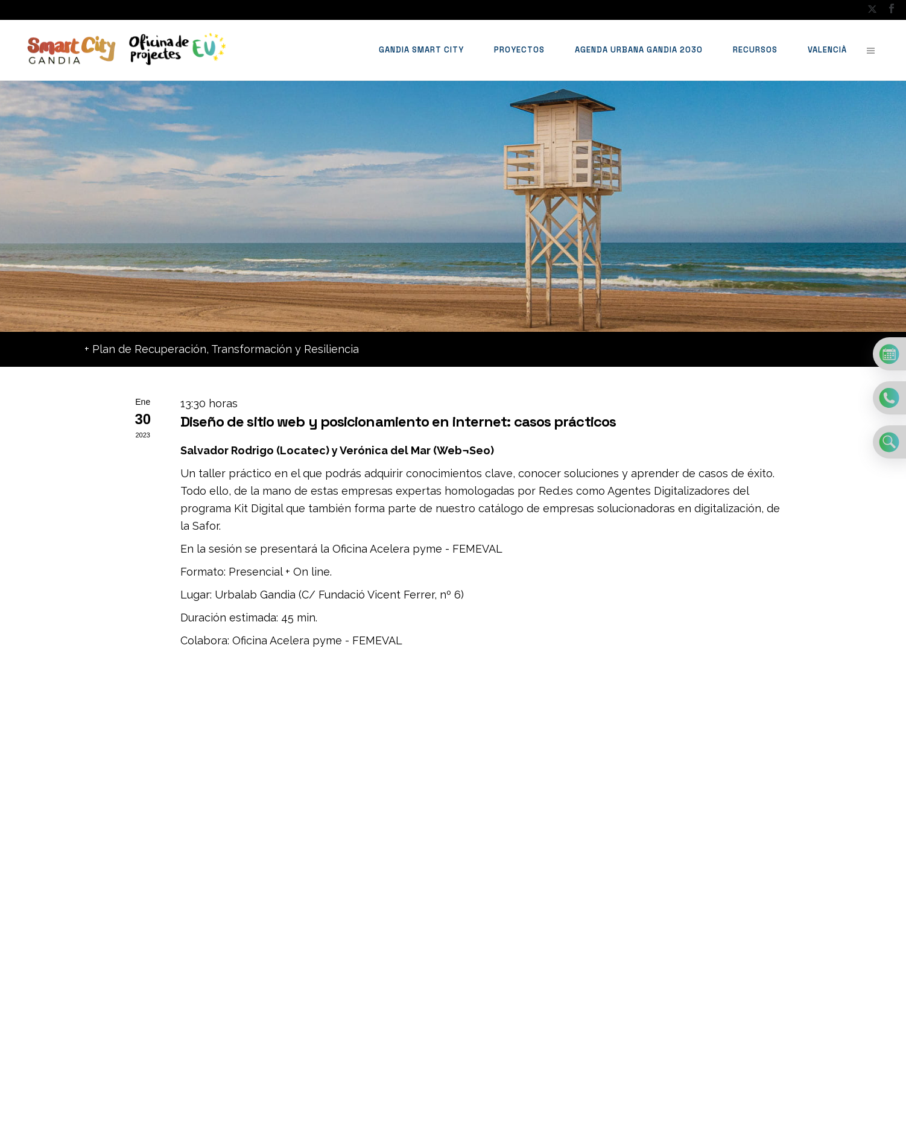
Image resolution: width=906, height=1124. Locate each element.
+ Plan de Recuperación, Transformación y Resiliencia (221, 349)
